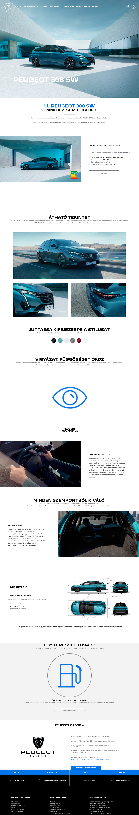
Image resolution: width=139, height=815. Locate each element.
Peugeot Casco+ (95, 809)
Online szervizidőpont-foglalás (101, 802)
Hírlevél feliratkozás (57, 809)
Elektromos (15, 802)
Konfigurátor (55, 804)
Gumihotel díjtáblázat (97, 811)
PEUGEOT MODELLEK (21, 798)
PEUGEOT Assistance (97, 806)
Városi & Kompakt (18, 806)
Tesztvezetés (55, 807)
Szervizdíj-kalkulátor (97, 804)
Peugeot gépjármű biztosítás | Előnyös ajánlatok (90, 760)
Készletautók (55, 811)
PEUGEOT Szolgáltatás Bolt (100, 807)
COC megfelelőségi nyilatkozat (101, 813)
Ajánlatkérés (55, 806)
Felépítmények (17, 811)
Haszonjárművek (18, 809)
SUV (13, 807)
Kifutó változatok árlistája (60, 813)
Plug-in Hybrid (16, 804)
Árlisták (53, 802)
